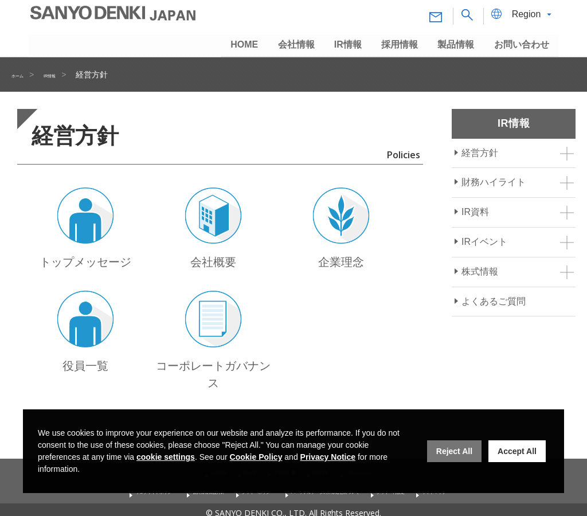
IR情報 (68, 74)
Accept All (517, 451)
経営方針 (479, 153)
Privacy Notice (328, 457)
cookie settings (165, 457)
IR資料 (475, 212)
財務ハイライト (493, 182)
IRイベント (484, 242)
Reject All (454, 451)
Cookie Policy (256, 457)
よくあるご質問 (493, 301)
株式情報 (479, 271)
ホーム (23, 74)
